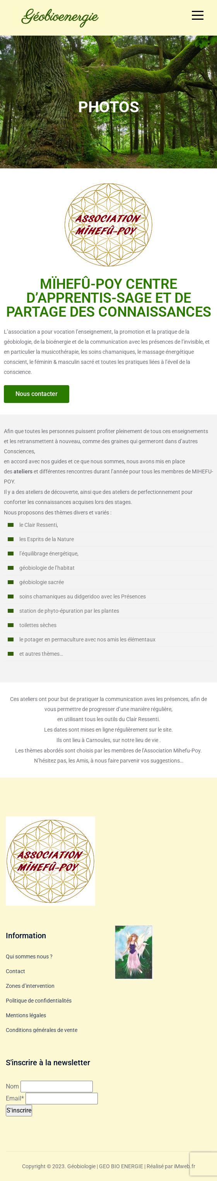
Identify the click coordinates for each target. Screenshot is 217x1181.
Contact (15, 971)
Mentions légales (26, 1015)
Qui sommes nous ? (29, 956)
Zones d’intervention (30, 986)
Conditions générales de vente (41, 1030)
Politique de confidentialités (39, 1001)
